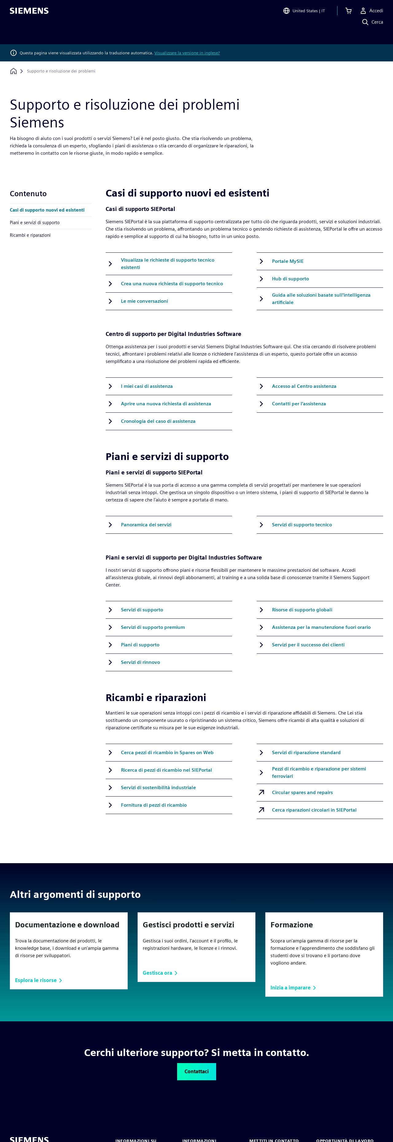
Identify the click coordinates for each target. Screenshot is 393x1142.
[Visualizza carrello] (348, 13)
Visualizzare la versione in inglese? (187, 52)
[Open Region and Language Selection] (303, 13)
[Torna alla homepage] (13, 71)
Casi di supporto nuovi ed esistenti (47, 209)
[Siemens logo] (29, 13)
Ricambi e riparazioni (30, 235)
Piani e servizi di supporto (35, 222)
